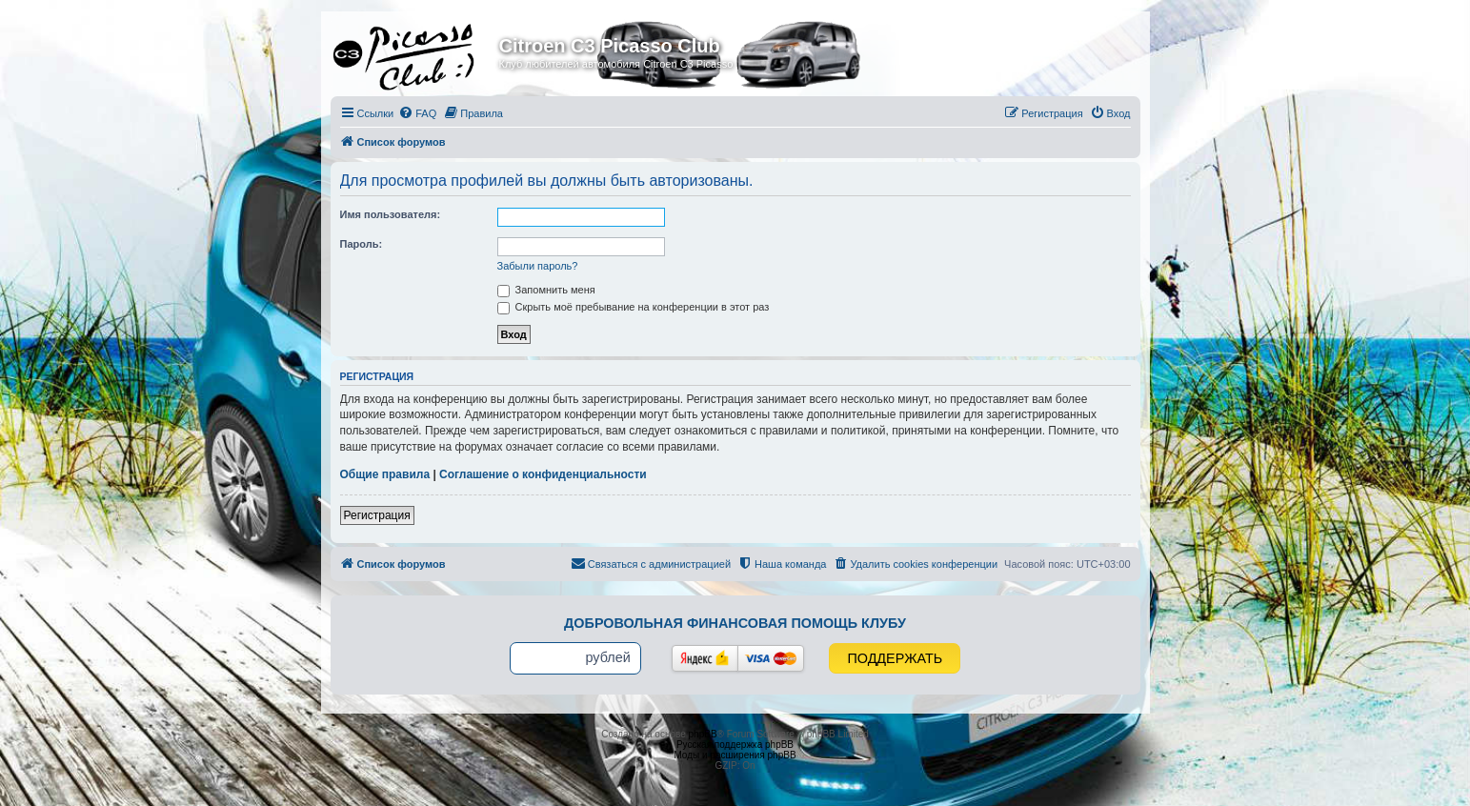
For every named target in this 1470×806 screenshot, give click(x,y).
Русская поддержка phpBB (735, 744)
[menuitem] (417, 113)
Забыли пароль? (537, 266)
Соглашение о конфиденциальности (543, 474)
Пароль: (361, 244)
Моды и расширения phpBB (734, 755)
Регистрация (377, 515)
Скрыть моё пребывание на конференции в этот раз (633, 306)
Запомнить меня (546, 289)
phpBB (703, 734)
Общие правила (385, 474)
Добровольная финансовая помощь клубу (735, 623)
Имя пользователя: (390, 214)
